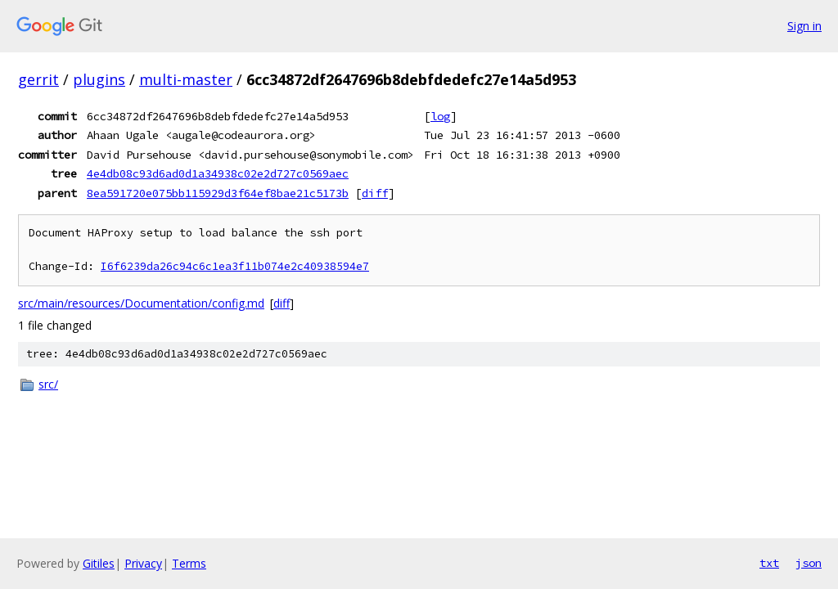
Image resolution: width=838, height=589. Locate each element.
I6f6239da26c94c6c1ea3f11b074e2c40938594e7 (235, 266)
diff (375, 193)
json (808, 562)
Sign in (804, 26)
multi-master (185, 79)
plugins (99, 79)
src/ (48, 384)
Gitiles (99, 563)
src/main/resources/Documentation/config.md (141, 303)
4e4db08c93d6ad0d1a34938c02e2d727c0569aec (218, 173)
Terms (189, 563)
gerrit (38, 79)
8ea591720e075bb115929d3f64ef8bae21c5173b (218, 193)
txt (769, 562)
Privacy (143, 563)
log (440, 116)
